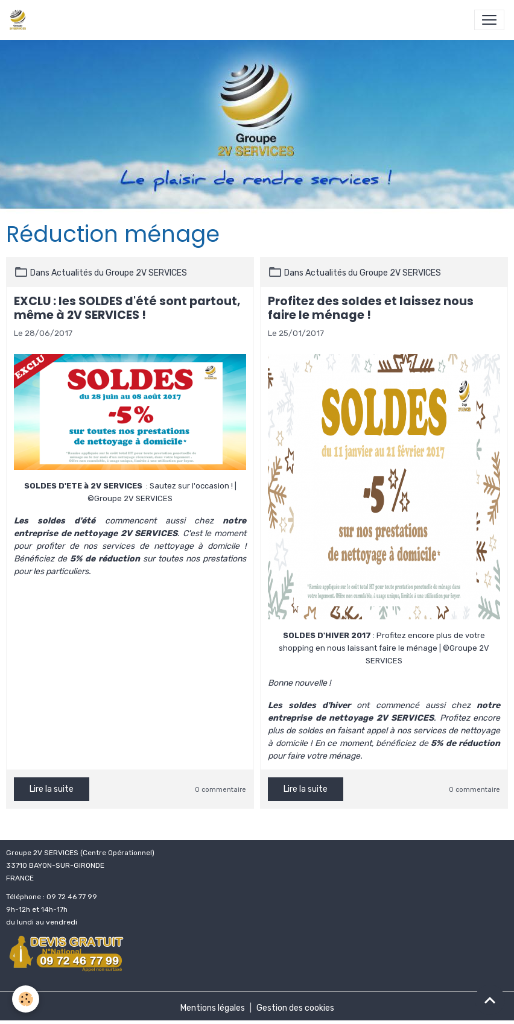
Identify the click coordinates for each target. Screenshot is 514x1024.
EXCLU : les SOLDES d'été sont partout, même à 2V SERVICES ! (127, 308)
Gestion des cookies (295, 1008)
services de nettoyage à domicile (171, 546)
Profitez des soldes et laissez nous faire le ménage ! (371, 308)
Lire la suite (52, 789)
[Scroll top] (490, 1000)
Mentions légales (212, 1008)
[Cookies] (25, 999)
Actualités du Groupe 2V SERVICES (119, 273)
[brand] (20, 20)
